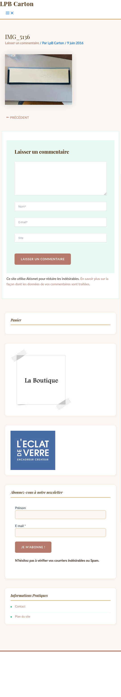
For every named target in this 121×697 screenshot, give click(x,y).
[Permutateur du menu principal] (10, 13)
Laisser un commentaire (22, 43)
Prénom (20, 508)
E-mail (20, 526)
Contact (20, 606)
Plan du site (22, 616)
